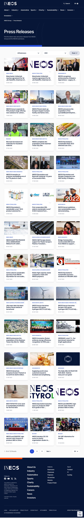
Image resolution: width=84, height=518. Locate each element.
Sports (33, 10)
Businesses (51, 470)
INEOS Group (7, 21)
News (62, 10)
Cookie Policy (34, 510)
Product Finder (52, 483)
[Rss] (15, 479)
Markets (50, 480)
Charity (41, 10)
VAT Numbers (43, 510)
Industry (15, 10)
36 (75, 452)
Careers (70, 10)
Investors (7, 16)
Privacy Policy (24, 510)
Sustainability (52, 10)
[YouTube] (9, 479)
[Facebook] (5, 479)
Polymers (50, 475)
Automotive (25, 10)
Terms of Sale (53, 510)
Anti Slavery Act (13, 510)
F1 (68, 472)
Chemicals (51, 472)
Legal (5, 510)
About (6, 10)
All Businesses (21, 53)
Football (69, 470)
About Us (31, 467)
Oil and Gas (51, 478)
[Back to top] (80, 514)
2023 (45, 53)
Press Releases (17, 21)
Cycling (69, 475)
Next (49, 452)
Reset (74, 53)
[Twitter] (12, 479)
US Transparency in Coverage (12, 513)
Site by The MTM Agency (73, 510)
